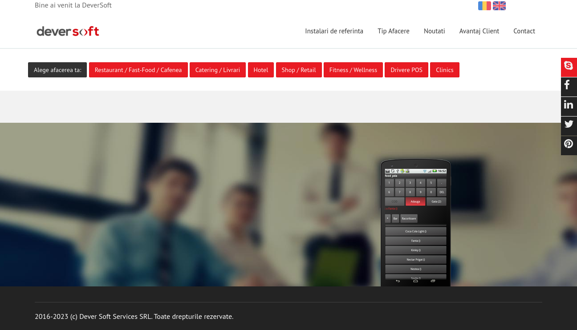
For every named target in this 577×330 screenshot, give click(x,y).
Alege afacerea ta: (57, 70)
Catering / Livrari (217, 70)
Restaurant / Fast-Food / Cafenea (138, 70)
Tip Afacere (394, 31)
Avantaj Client (479, 31)
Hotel (261, 70)
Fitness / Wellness (353, 70)
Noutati (434, 31)
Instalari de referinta (334, 31)
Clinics (444, 70)
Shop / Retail (299, 70)
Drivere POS (406, 70)
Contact (524, 31)
